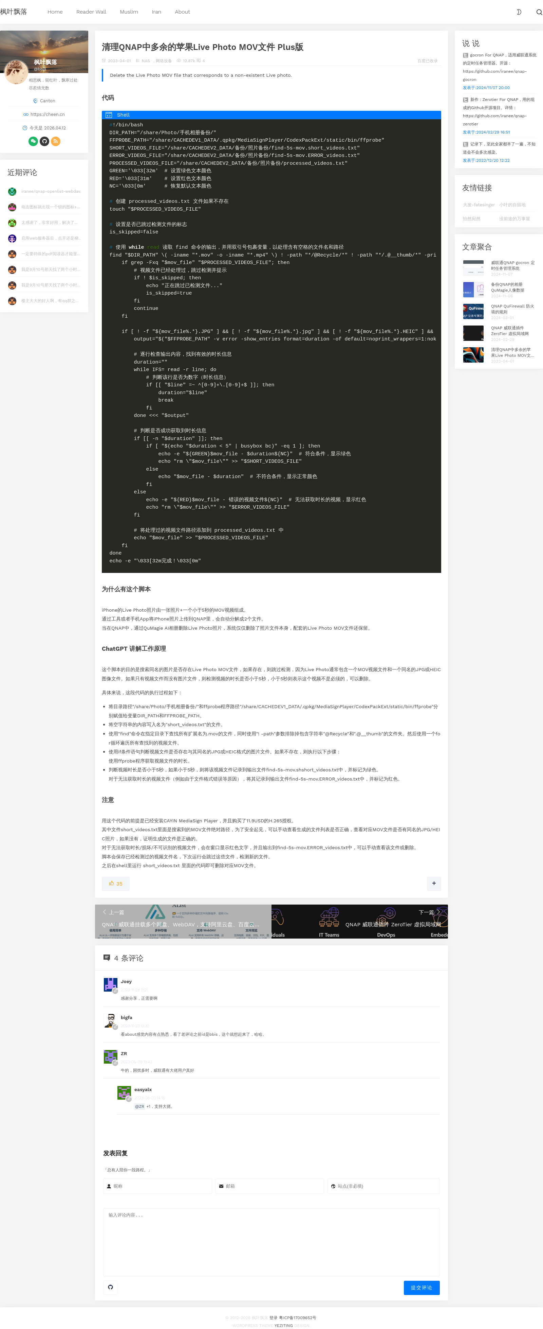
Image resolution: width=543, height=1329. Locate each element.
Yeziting (284, 1318)
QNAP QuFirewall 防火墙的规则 (512, 309)
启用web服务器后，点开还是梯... (51, 238)
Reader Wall (91, 11)
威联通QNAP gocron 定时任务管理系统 (513, 265)
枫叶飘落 (13, 11)
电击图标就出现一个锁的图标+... (50, 207)
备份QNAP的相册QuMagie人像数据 (507, 287)
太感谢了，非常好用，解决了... (49, 222)
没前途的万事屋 (514, 218)
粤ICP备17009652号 (297, 1310)
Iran (156, 11)
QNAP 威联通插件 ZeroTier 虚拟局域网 (510, 331)
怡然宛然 (472, 218)
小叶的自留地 (512, 204)
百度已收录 (427, 60)
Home (55, 11)
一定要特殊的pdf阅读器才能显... (50, 253)
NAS (146, 60)
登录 (273, 1310)
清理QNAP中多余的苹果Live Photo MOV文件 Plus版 (513, 353)
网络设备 (164, 60)
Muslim (129, 11)
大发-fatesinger (479, 204)
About (182, 11)
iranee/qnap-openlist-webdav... (52, 191)
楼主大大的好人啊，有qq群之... (50, 300)
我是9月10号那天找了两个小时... (50, 269)
